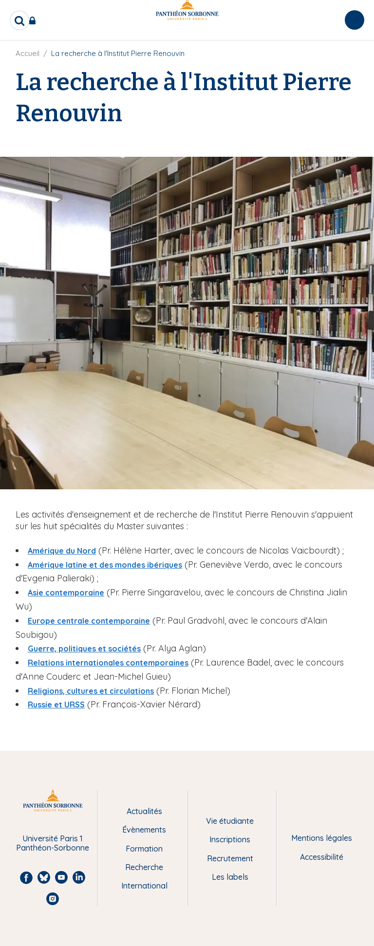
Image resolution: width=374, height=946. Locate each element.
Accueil (27, 53)
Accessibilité (321, 857)
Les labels (230, 876)
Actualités (144, 811)
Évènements (144, 829)
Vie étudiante (230, 820)
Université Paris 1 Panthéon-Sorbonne (52, 843)
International (144, 885)
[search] (19, 20)
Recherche (144, 867)
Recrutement (230, 858)
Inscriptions (229, 839)
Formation (144, 848)
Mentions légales (321, 838)
